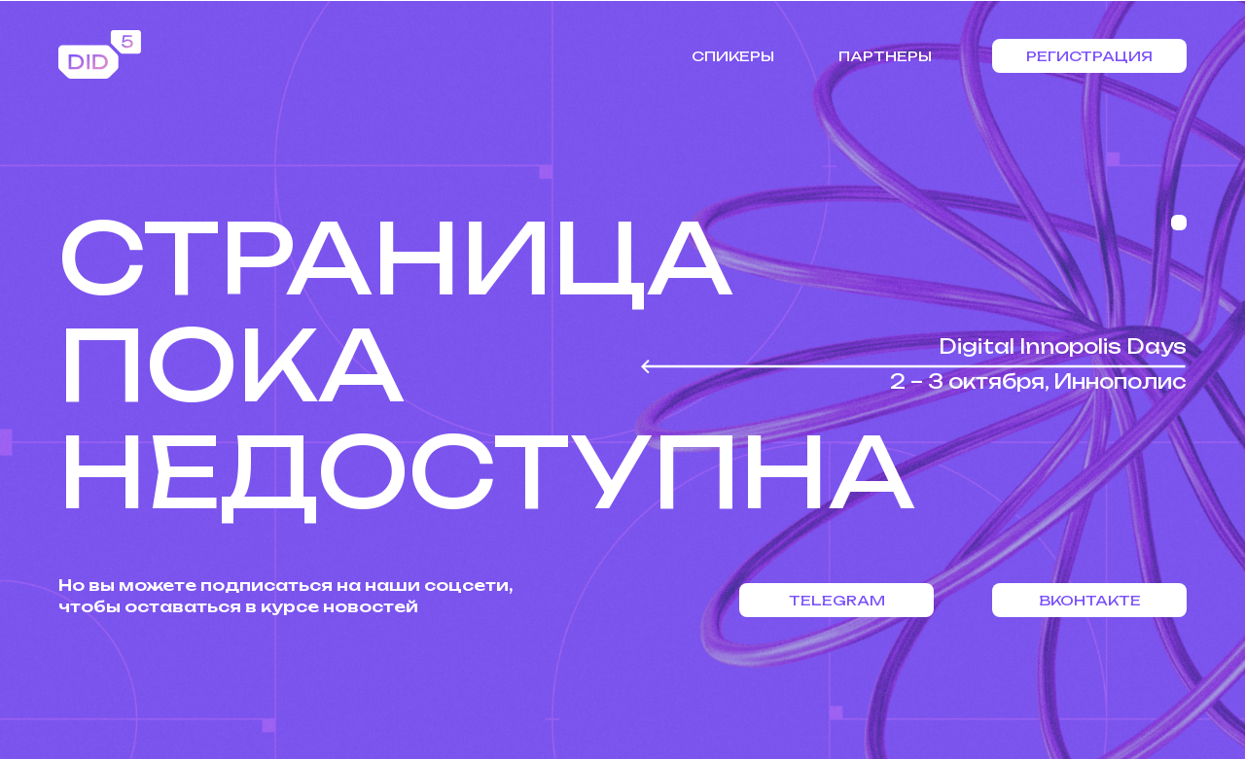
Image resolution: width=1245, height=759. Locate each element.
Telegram (837, 600)
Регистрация (1089, 56)
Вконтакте (1090, 600)
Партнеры (885, 56)
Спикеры (733, 56)
